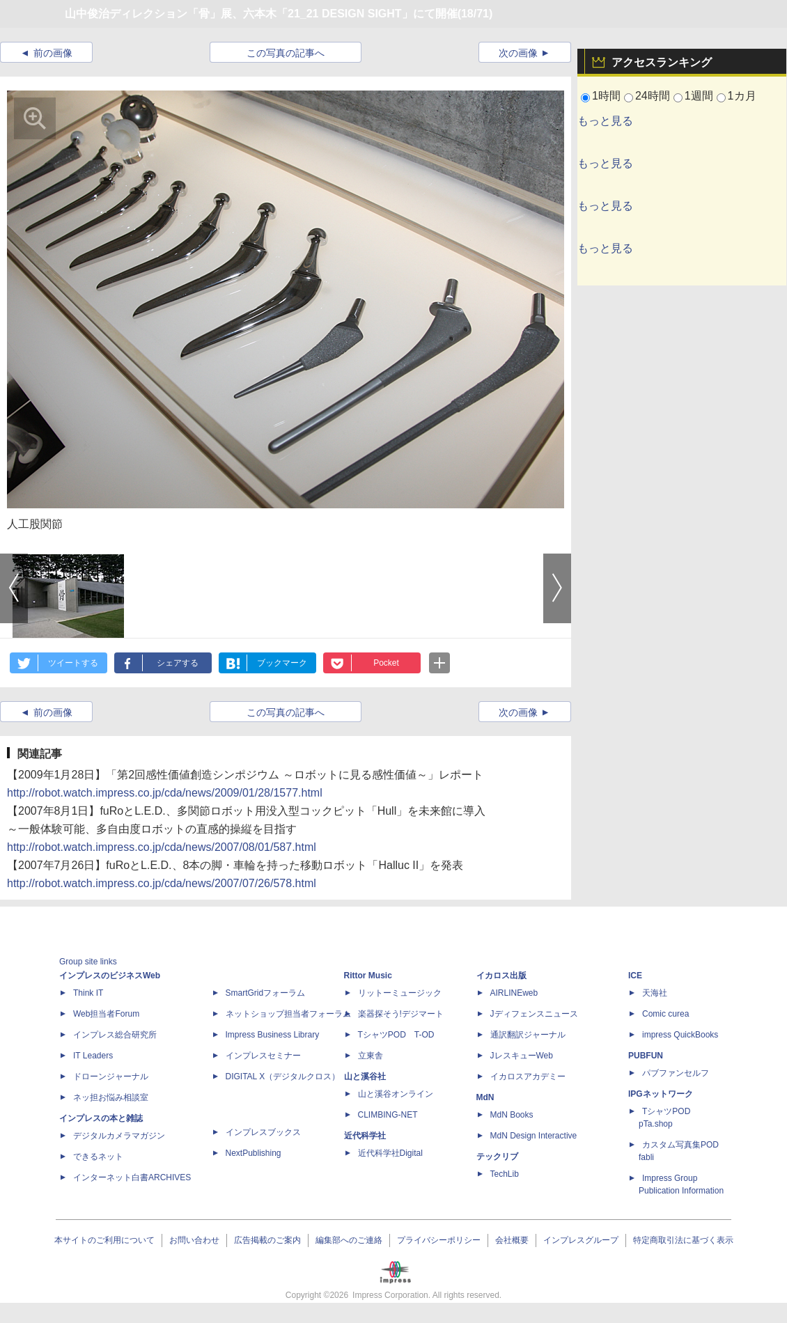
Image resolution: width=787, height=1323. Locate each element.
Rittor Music (368, 975)
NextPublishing (253, 1153)
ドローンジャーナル (110, 1076)
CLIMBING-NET (388, 1115)
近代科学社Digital (390, 1153)
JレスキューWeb (521, 1055)
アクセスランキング (661, 62)
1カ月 (742, 96)
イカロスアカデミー (528, 1076)
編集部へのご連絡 (348, 1240)
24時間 (652, 96)
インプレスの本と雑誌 (101, 1118)
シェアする (177, 663)
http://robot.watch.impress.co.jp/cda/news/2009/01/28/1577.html (164, 793)
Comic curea (665, 1014)
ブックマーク (282, 663)
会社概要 (512, 1240)
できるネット (98, 1156)
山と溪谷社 (365, 1076)
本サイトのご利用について (104, 1240)
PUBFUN (645, 1055)
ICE (635, 975)
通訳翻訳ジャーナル (528, 1035)
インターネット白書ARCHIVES (132, 1177)
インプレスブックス (263, 1132)
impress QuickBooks (680, 1035)
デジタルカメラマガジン (119, 1136)
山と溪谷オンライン (395, 1094)
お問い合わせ (194, 1240)
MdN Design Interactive (533, 1136)
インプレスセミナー (263, 1055)
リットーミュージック (400, 993)
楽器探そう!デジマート (401, 1014)
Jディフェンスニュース (534, 1014)
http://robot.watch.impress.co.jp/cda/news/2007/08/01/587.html (161, 847)
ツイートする (73, 663)
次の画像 (518, 52)
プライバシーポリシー (439, 1240)
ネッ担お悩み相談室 (110, 1097)
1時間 (606, 96)
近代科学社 (365, 1136)
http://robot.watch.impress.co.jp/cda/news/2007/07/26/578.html (161, 883)
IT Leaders (93, 1055)
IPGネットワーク (660, 1094)
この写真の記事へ (286, 52)
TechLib (504, 1174)
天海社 (654, 993)
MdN (485, 1097)
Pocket (386, 663)
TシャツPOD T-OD (396, 1035)
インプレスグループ (580, 1240)
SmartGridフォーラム (266, 993)
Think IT (88, 993)
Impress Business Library (273, 1035)
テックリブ (497, 1156)
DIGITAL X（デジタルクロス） (283, 1076)
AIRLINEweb (514, 993)
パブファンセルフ (675, 1073)
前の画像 (52, 52)
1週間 (699, 96)
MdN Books (511, 1115)
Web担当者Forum (106, 1014)
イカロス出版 (501, 975)
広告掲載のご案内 (267, 1240)
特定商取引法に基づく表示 (683, 1240)
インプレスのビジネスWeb (109, 975)
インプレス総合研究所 (115, 1035)
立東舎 (370, 1055)
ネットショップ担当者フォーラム (288, 1014)
